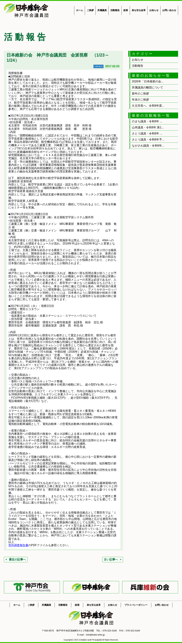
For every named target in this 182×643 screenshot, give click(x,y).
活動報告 (115, 10)
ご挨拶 (90, 10)
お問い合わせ (169, 10)
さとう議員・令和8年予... (148, 139)
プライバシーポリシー (136, 605)
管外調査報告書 (18, 545)
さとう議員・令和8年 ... (147, 133)
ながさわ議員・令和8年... (148, 145)
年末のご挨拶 (140, 99)
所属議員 (102, 10)
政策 (125, 10)
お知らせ (154, 10)
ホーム (79, 10)
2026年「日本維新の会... (147, 81)
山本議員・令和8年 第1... (148, 127)
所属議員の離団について (147, 87)
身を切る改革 (139, 10)
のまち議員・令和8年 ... (147, 121)
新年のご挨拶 (140, 93)
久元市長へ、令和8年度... (148, 105)
